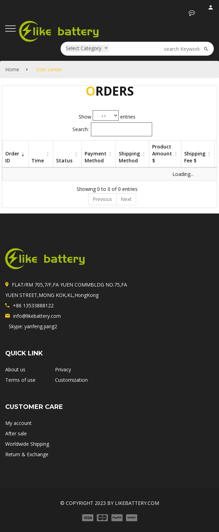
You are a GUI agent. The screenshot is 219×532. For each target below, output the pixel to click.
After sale (16, 433)
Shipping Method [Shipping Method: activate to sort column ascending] (129, 157)
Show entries (107, 115)
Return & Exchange (26, 454)
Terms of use (20, 380)
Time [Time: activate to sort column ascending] (37, 160)
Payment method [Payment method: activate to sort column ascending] (96, 157)
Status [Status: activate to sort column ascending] (64, 160)
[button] (192, 13)
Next (126, 199)
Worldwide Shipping (27, 444)
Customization (71, 380)
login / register (211, 9)
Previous (102, 199)
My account (18, 423)
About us (15, 369)
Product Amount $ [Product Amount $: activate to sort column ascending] (162, 153)
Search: (112, 129)
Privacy (63, 369)
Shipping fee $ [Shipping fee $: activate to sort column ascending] (194, 157)
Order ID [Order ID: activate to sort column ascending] (12, 157)
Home (12, 69)
